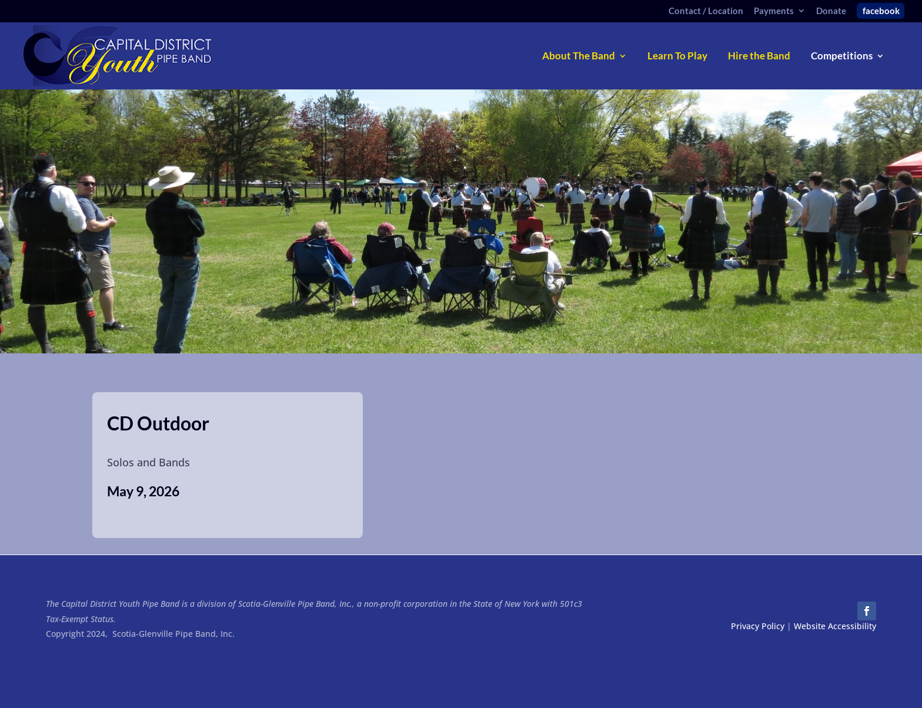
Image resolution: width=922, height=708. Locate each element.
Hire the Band (759, 57)
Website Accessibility (835, 626)
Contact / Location (706, 11)
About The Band (578, 57)
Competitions (842, 57)
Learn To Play (677, 57)
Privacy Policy (757, 626)
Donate (831, 11)
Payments (774, 11)
